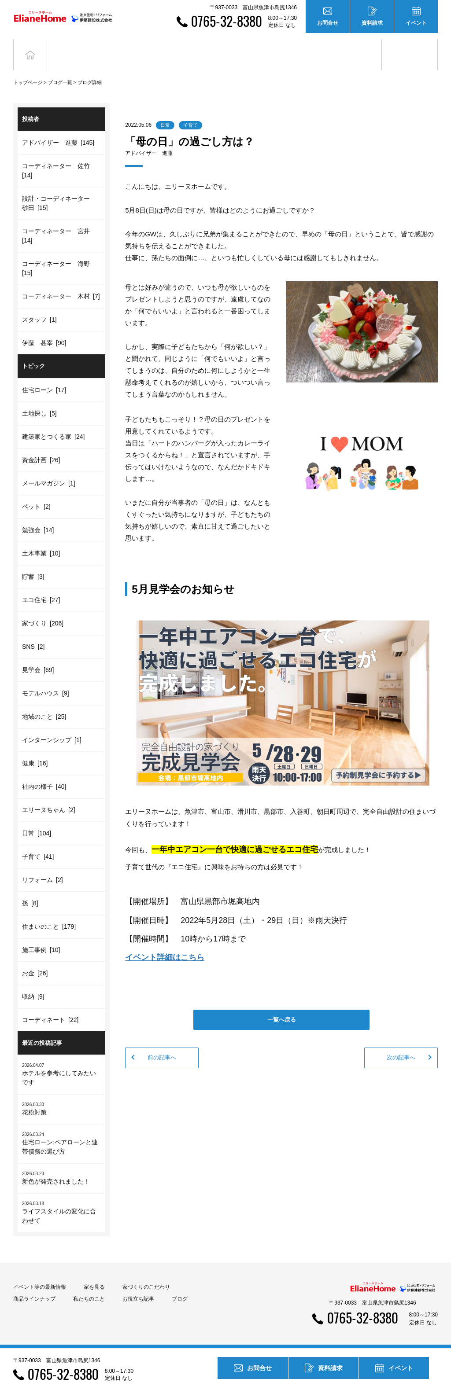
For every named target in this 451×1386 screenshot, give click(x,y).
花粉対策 (61, 1095)
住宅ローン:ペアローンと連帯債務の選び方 (61, 1130)
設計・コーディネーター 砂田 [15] (59, 190)
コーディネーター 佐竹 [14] (57, 157)
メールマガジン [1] (48, 470)
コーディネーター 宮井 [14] (57, 222)
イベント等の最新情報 (39, 1274)
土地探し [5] (39, 400)
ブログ (409, 47)
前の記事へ (162, 1044)
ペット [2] (36, 493)
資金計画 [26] (41, 446)
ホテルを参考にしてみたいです (61, 1061)
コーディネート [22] (50, 1006)
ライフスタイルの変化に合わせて (61, 1199)
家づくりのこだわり (146, 1274)
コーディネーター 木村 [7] (61, 283)
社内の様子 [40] (44, 773)
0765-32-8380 (226, 21)
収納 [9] (33, 983)
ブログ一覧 (60, 69)
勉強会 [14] (38, 516)
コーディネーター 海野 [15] (57, 255)
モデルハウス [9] (45, 680)
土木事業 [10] (41, 540)
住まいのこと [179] (49, 913)
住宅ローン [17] (44, 376)
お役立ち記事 (353, 47)
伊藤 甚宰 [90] (44, 329)
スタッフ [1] (39, 306)
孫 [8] (30, 889)
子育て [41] (38, 843)
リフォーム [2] (42, 866)
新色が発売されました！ (61, 1164)
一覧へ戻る (281, 1006)
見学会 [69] (38, 656)
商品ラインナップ (34, 1286)
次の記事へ (401, 1044)
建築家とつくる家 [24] (53, 423)
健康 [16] (35, 750)
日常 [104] (36, 820)
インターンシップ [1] (51, 726)
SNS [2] (33, 633)
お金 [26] (35, 959)
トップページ (27, 69)
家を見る (94, 1274)
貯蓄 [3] (33, 563)
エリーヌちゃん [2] (48, 796)
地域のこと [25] (44, 703)
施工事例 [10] (41, 936)
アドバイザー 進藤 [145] (58, 129)
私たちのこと (89, 1286)
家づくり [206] (42, 610)
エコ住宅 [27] (41, 586)
